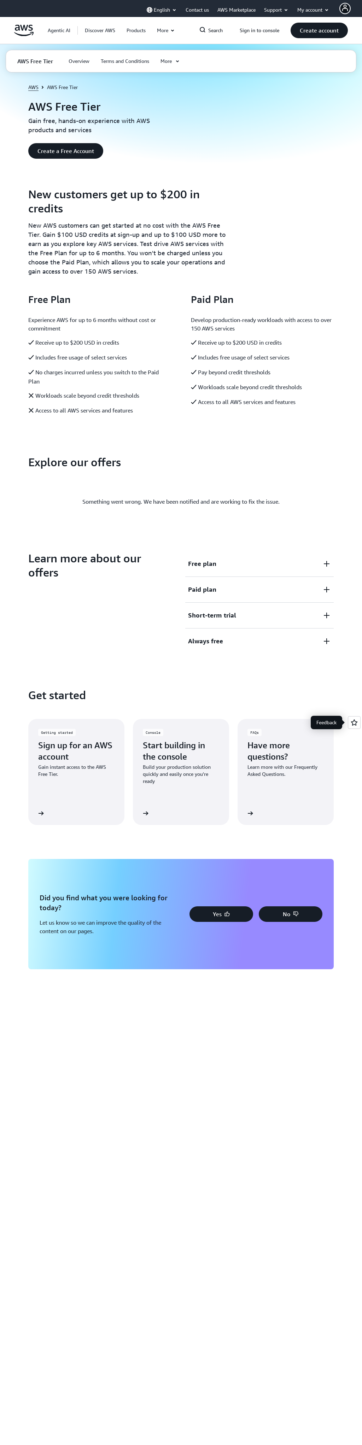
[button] (100, 30)
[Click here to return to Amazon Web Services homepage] (24, 34)
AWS (33, 87)
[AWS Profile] (345, 8)
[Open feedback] (354, 722)
